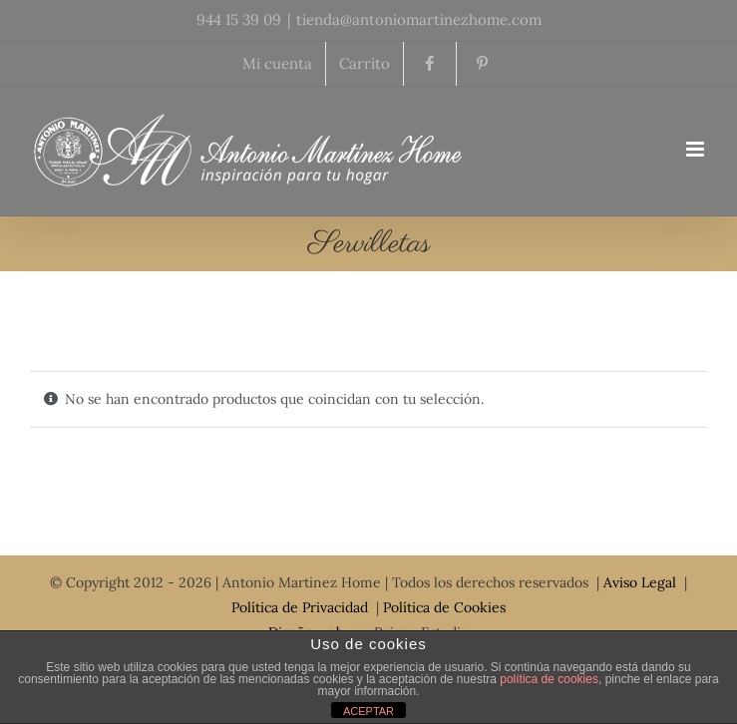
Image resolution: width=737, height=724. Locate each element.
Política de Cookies (444, 607)
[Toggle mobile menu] (696, 149)
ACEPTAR (368, 711)
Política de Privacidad (299, 607)
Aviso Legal (639, 582)
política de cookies (549, 679)
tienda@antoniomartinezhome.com (419, 19)
